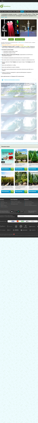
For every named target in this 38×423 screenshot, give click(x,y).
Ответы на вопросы (4, 206)
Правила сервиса (4, 205)
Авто (14, 11)
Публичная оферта (28, 204)
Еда (2, 11)
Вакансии (2, 204)
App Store (14, 212)
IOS (18, 42)
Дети (35, 11)
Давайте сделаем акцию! (15, 201)
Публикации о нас (4, 202)
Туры (25, 11)
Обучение (18, 11)
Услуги (28, 11)
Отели (32, 11)
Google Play (21, 212)
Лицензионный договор (29, 202)
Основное (4, 39)
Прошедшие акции (14, 204)
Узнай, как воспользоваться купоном (12, 79)
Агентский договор (28, 201)
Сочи (2, 1)
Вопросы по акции (20, 39)
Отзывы (11, 39)
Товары (22, 11)
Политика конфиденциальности (31, 205)
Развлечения (10, 11)
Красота (5, 11)
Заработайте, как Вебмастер (16, 202)
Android (22, 42)
